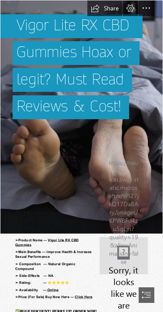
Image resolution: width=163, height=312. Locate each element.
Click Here (83, 297)
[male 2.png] (81, 117)
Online (53, 290)
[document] (81, 156)
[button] (104, 8)
